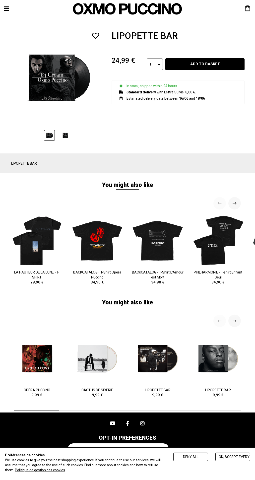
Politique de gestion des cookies (40, 470)
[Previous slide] (219, 203)
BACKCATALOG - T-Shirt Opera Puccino (97, 249)
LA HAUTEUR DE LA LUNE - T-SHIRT (37, 249)
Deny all (190, 457)
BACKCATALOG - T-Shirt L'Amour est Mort (157, 249)
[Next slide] (234, 203)
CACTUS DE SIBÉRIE (97, 365)
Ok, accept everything (234, 457)
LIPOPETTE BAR (157, 365)
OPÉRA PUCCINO (37, 365)
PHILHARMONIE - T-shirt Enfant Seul (218, 249)
